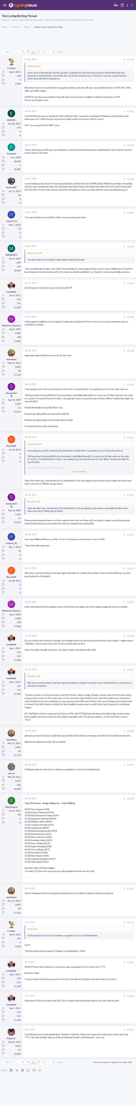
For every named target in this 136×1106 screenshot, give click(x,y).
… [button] (18, 51)
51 (44, 51)
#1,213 (130, 534)
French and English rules (36, 100)
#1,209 (130, 351)
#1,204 (130, 179)
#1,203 (130, 145)
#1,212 (130, 495)
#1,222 (130, 922)
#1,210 (130, 384)
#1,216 (130, 636)
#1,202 (130, 111)
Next (60, 51)
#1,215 (130, 602)
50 (38, 51)
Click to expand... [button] (79, 471)
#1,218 (130, 731)
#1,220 (130, 798)
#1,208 (130, 317)
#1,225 (130, 1030)
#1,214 (130, 568)
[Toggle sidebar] (127, 5)
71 (53, 51)
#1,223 (130, 962)
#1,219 (130, 765)
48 (28, 51)
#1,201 (130, 59)
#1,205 (130, 213)
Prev (7, 51)
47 (23, 51)
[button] (5, 5)
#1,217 (130, 669)
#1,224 (130, 996)
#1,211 (130, 437)
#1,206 (130, 246)
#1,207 (130, 283)
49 (33, 51)
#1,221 (130, 888)
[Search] (132, 5)
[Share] (124, 59)
